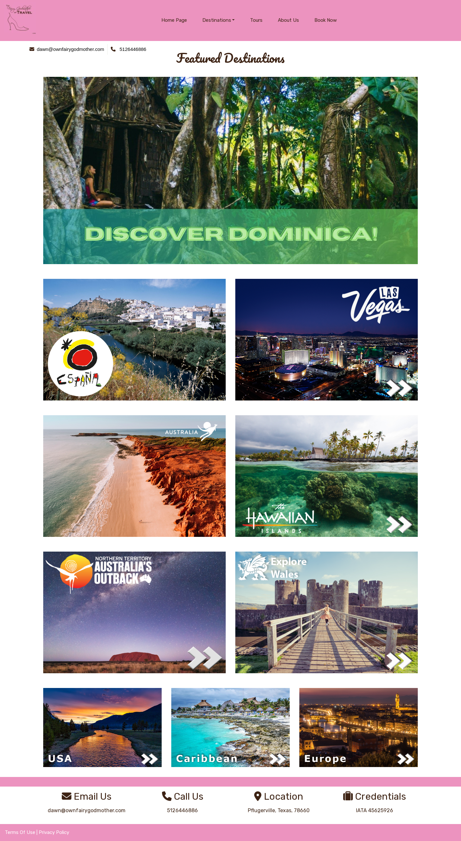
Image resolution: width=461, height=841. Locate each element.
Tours (256, 20)
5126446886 (182, 810)
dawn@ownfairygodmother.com (86, 810)
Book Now (325, 20)
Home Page (174, 20)
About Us (288, 20)
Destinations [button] (216, 20)
